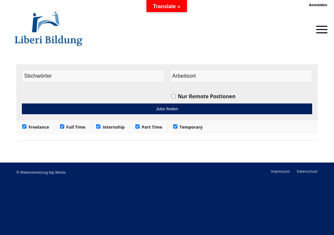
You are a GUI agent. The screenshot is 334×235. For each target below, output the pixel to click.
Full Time (72, 127)
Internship (110, 127)
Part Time (148, 127)
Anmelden (318, 4)
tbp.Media (57, 172)
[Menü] (319, 28)
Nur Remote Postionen (206, 96)
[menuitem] (316, 5)
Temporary (188, 127)
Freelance (35, 127)
